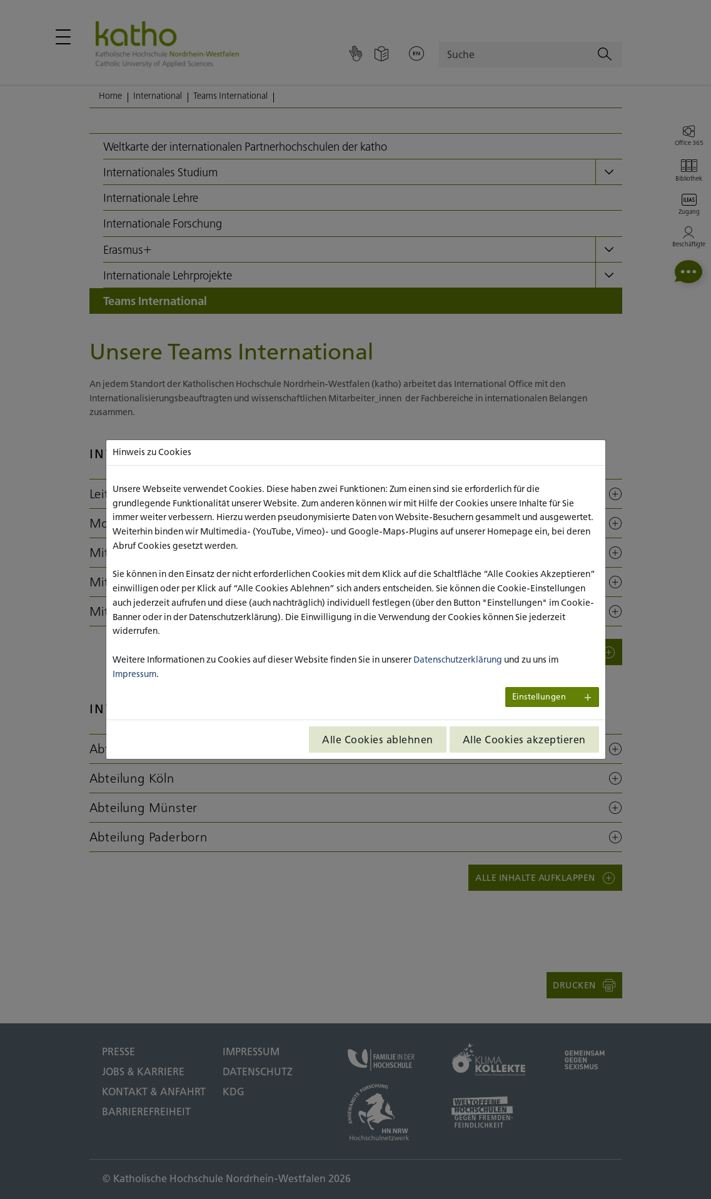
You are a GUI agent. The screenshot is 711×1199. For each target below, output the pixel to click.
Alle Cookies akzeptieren (524, 739)
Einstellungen (539, 696)
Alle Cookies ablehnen (377, 739)
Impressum (134, 674)
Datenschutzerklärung (457, 659)
